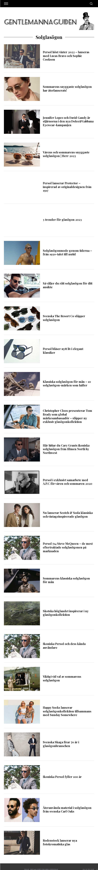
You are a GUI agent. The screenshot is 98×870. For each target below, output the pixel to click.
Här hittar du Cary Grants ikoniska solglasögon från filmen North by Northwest (66, 449)
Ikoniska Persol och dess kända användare (64, 645)
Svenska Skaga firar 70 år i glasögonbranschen (61, 744)
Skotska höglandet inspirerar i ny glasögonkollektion (65, 613)
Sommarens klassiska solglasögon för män (66, 580)
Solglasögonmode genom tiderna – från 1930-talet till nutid (67, 252)
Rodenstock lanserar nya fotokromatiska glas (60, 842)
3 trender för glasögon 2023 (62, 219)
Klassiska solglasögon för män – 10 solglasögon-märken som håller (67, 383)
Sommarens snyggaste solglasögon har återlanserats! (67, 88)
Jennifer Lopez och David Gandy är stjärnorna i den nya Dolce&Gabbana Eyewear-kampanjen (68, 121)
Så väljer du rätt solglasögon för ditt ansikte (67, 285)
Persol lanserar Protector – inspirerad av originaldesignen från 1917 (67, 186)
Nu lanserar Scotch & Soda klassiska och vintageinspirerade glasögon (68, 514)
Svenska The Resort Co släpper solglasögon (64, 318)
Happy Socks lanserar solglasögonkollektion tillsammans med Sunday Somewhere (67, 711)
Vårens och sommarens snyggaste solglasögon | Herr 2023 (66, 154)
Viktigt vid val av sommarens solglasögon (62, 678)
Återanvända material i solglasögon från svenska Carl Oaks (67, 809)
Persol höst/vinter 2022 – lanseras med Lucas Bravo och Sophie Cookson (66, 55)
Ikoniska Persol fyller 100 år (62, 777)
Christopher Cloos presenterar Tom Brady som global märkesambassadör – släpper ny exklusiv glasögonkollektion (67, 416)
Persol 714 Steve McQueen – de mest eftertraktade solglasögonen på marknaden (68, 547)
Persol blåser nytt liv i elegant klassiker (63, 350)
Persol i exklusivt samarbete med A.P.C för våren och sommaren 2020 (67, 482)
